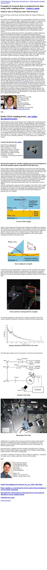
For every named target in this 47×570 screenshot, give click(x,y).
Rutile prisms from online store (20, 1)
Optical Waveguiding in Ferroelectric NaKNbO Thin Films (21, 484)
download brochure (9, 119)
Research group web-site (23, 109)
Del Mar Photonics (6, 1)
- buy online (32, 116)
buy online (18, 142)
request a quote (33, 8)
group (26, 80)
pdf (2, 111)
